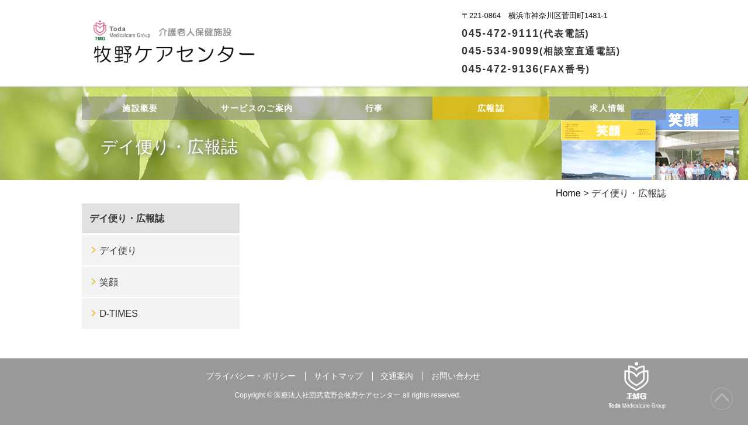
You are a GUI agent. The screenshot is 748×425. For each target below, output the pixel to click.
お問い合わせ (455, 376)
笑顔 (108, 282)
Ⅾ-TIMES (118, 314)
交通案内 (396, 376)
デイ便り (118, 250)
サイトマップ (338, 376)
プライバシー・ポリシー (251, 376)
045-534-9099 (541, 51)
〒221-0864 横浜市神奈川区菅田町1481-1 (535, 15)
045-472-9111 (526, 33)
